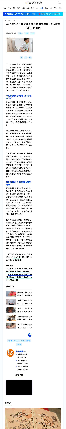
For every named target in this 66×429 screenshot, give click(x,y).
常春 (19, 341)
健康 (14, 17)
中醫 (32, 30)
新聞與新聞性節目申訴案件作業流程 (40, 406)
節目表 (5, 411)
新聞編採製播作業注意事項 (37, 404)
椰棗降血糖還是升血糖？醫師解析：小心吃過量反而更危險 (27, 358)
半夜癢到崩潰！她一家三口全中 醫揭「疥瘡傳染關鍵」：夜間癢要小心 (27, 353)
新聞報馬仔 (19, 409)
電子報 (31, 409)
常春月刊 (23, 348)
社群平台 (6, 414)
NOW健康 (16, 254)
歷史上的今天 (20, 411)
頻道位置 (6, 409)
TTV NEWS (8, 17)
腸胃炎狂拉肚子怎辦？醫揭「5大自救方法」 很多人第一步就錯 (27, 364)
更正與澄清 (19, 404)
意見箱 (18, 406)
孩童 (21, 30)
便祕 (27, 30)
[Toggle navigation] (59, 2)
